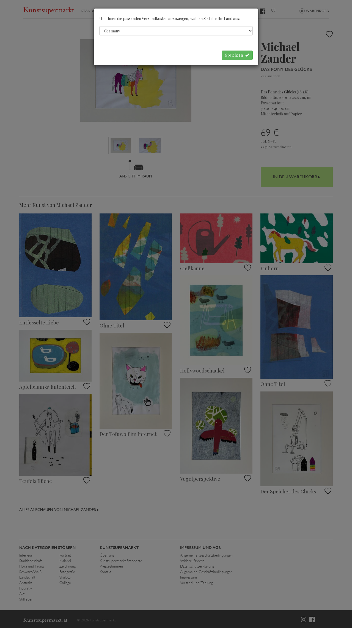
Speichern (237, 55)
